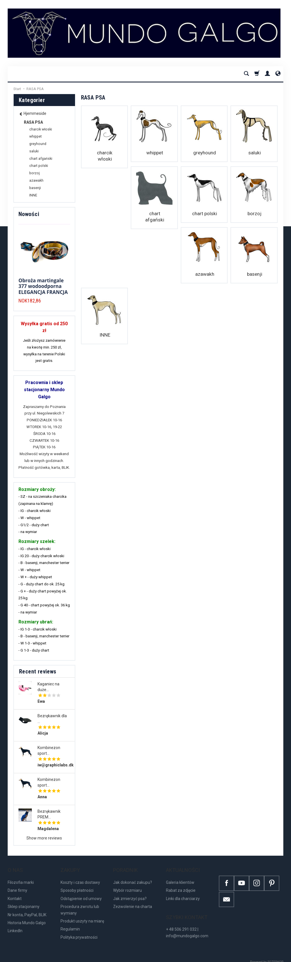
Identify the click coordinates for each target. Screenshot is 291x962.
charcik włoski (104, 153)
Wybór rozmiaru (127, 884)
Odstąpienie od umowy (81, 893)
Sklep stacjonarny (24, 901)
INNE (154, 271)
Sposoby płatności (77, 884)
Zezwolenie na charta (132, 901)
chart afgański (104, 212)
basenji (104, 271)
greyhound (204, 153)
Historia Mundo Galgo (27, 917)
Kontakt (15, 893)
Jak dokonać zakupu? (132, 876)
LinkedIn (15, 925)
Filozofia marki (21, 876)
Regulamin (70, 923)
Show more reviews (44, 838)
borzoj (204, 212)
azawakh (254, 212)
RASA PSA (33, 122)
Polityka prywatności (79, 931)
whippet (154, 153)
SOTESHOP (275, 956)
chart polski (154, 212)
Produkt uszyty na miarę (82, 915)
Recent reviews (37, 671)
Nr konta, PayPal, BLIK (27, 909)
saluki (254, 153)
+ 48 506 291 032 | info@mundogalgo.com (187, 921)
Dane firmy (17, 884)
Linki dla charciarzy (183, 893)
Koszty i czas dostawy (80, 876)
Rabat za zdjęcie (181, 884)
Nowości (28, 214)
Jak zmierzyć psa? (130, 893)
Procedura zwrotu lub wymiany (80, 904)
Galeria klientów (180, 876)
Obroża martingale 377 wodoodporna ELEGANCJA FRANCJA (43, 286)
